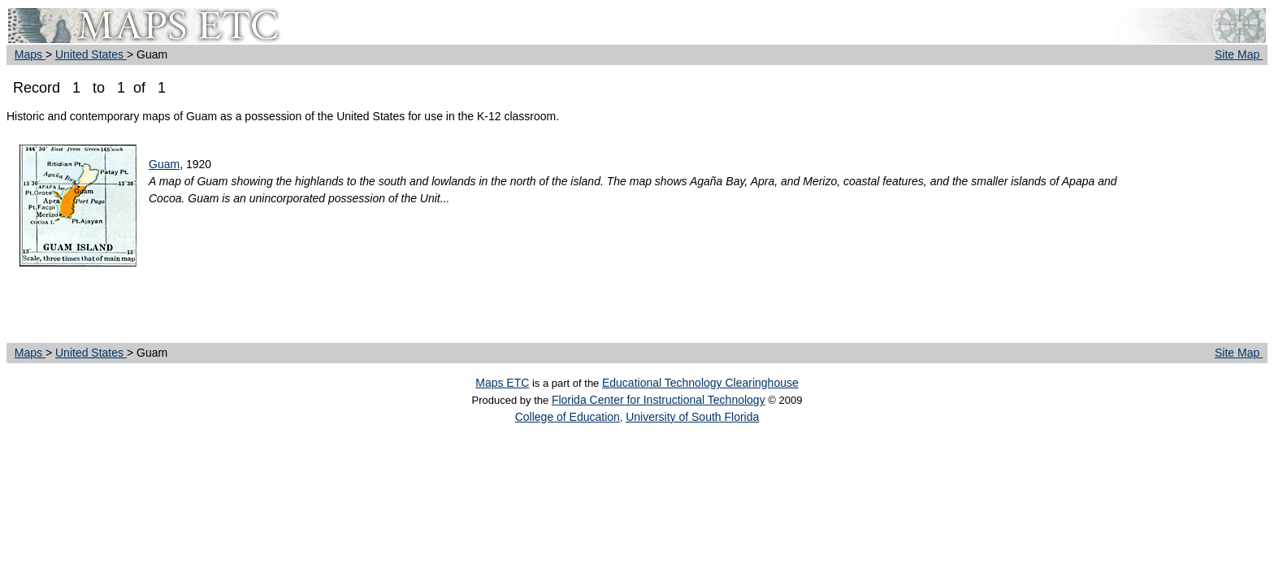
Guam (164, 164)
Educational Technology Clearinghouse (700, 382)
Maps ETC (502, 382)
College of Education (567, 416)
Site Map (1239, 54)
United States (91, 54)
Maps (30, 54)
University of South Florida (692, 416)
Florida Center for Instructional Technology (658, 399)
